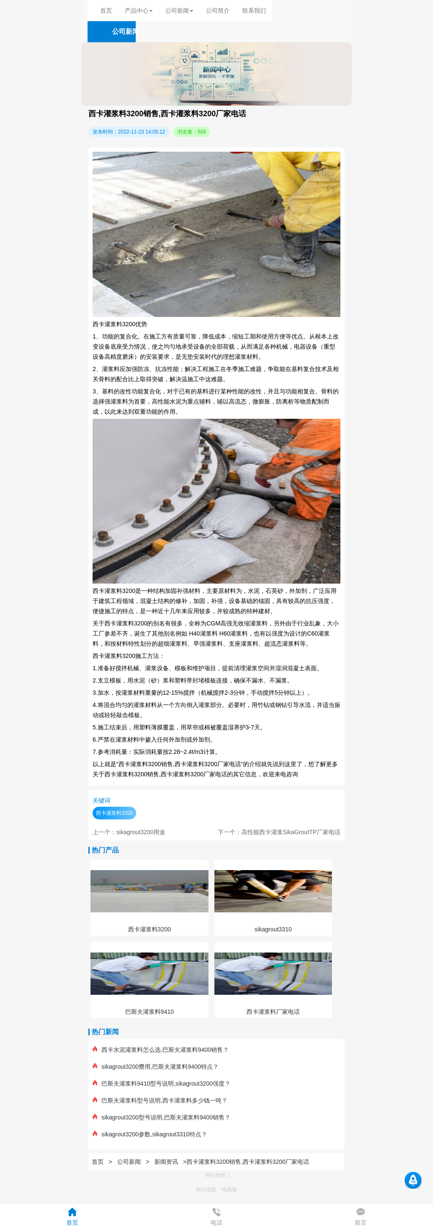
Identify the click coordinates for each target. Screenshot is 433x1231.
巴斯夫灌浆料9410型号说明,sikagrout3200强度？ (161, 1083)
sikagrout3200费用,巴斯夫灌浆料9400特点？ (156, 1066)
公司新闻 (129, 1161)
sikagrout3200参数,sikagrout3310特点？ (150, 1134)
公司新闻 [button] (179, 10)
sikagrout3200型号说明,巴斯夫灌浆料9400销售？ (161, 1117)
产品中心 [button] (139, 10)
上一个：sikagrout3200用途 (129, 832)
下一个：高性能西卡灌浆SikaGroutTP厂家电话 (279, 832)
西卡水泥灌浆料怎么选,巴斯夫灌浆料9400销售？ (161, 1049)
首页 (106, 10)
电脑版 (229, 1190)
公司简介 (218, 10)
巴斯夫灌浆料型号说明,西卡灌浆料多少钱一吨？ (160, 1100)
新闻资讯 (166, 1161)
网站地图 (216, 1175)
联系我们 (254, 10)
